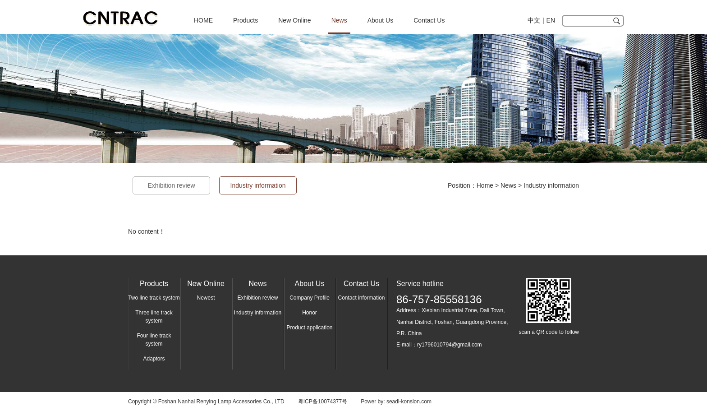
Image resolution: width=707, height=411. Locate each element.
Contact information (361, 298)
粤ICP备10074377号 (322, 401)
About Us (380, 20)
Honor (309, 312)
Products (245, 20)
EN (550, 20)
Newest (206, 298)
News (339, 20)
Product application (309, 327)
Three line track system (154, 316)
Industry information (551, 185)
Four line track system (154, 339)
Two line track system (154, 298)
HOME (203, 20)
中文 (534, 20)
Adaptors (154, 359)
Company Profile (309, 298)
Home (485, 185)
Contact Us (429, 20)
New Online (294, 20)
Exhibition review (171, 185)
